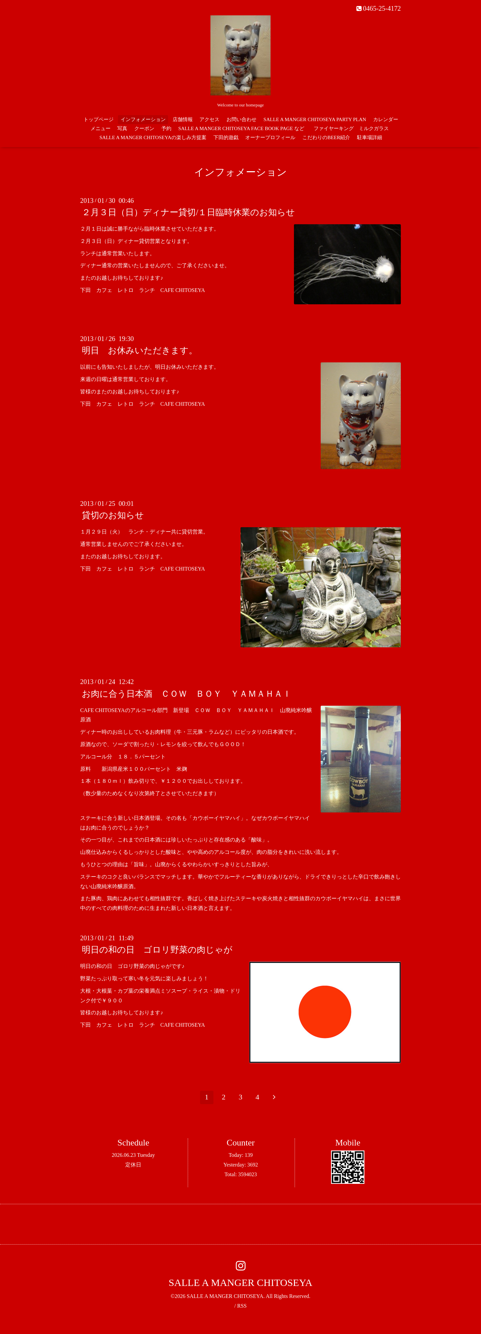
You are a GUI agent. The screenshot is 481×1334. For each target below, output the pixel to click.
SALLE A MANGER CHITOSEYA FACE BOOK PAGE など (241, 128)
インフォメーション (143, 119)
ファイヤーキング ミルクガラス (354, 128)
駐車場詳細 (369, 137)
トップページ (99, 119)
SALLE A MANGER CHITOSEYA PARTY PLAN (315, 119)
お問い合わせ (241, 119)
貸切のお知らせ (113, 515)
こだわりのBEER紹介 (326, 137)
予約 (166, 128)
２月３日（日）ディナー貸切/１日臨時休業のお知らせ (188, 212)
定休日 (133, 1165)
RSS (242, 1306)
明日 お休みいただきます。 (139, 350)
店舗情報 (183, 119)
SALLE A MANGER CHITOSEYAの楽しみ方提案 (153, 137)
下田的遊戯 (225, 137)
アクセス (209, 119)
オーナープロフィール (270, 137)
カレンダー (385, 119)
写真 (122, 128)
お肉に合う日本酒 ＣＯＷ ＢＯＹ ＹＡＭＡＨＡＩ (186, 693)
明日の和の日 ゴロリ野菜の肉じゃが (157, 950)
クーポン (144, 128)
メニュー (101, 128)
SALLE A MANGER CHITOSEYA (240, 1282)
